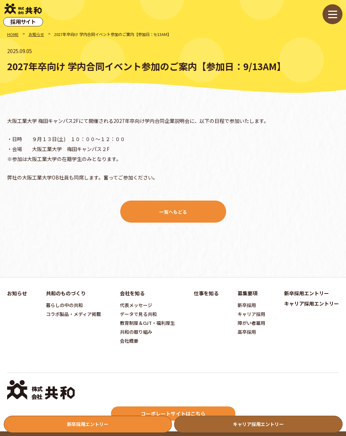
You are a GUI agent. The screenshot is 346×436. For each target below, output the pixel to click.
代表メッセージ (136, 305)
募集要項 (247, 293)
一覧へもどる (173, 211)
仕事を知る (206, 293)
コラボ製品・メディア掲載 (73, 314)
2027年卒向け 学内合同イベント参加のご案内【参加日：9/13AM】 (112, 34)
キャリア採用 (251, 314)
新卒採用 (247, 305)
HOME (12, 34)
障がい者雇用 (251, 323)
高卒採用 (247, 331)
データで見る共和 (138, 314)
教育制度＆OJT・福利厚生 (147, 323)
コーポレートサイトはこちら (173, 413)
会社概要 (129, 340)
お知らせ (36, 34)
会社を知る (132, 293)
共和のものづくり (66, 293)
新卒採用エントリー (306, 293)
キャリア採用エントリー (311, 303)
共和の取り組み (136, 331)
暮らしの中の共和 (64, 305)
